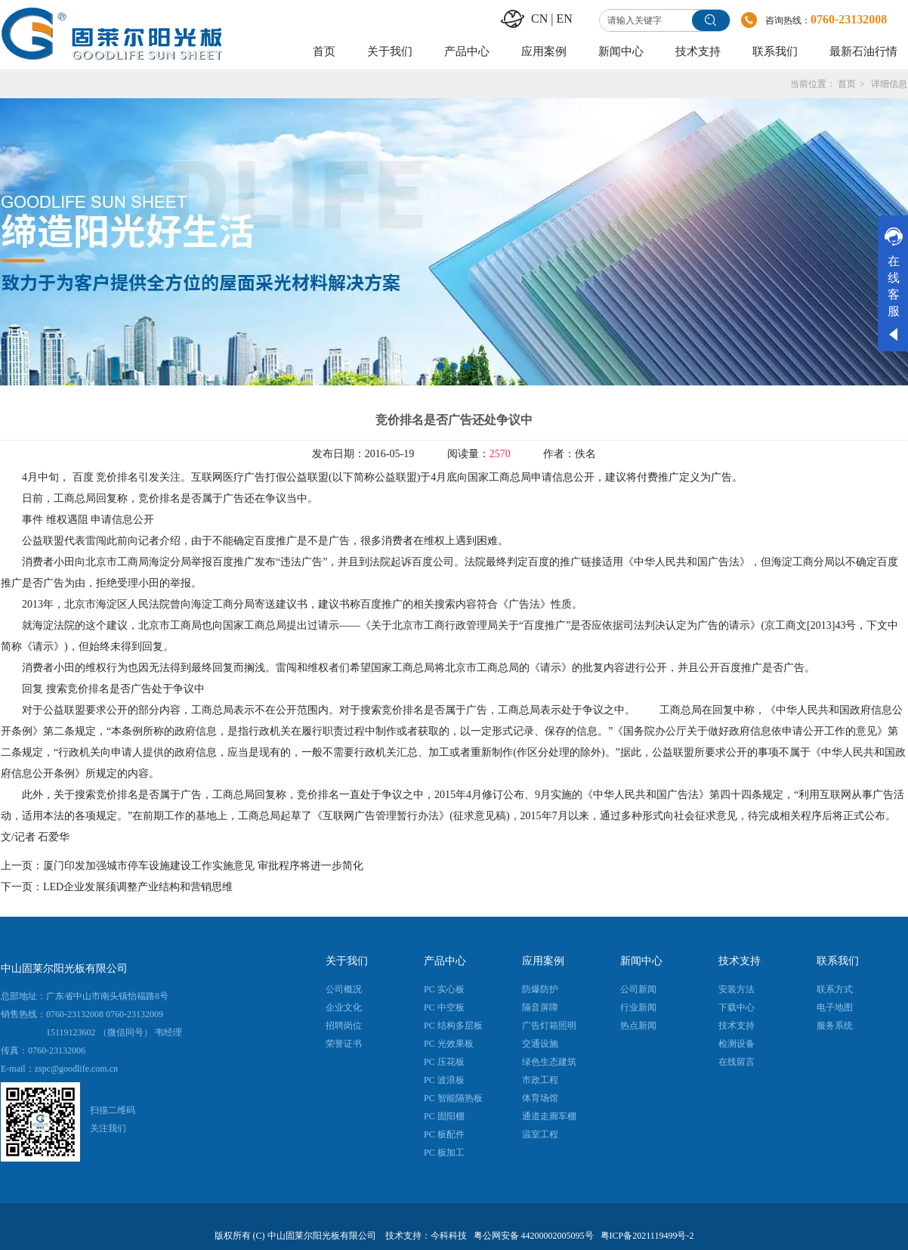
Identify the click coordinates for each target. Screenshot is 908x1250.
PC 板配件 (444, 1134)
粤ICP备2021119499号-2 (647, 1235)
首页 (847, 84)
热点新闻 (638, 1025)
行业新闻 (638, 1007)
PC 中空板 (444, 1007)
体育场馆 (540, 1098)
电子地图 (835, 1007)
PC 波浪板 (444, 1080)
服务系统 (835, 1025)
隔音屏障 (540, 1007)
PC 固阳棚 (444, 1116)
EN (564, 18)
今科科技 (449, 1235)
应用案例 (543, 961)
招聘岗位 (344, 1025)
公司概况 (344, 989)
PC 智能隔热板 (453, 1098)
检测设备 (736, 1043)
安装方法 (736, 989)
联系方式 (835, 989)
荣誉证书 (344, 1043)
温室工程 (540, 1134)
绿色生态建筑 (549, 1062)
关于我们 (347, 961)
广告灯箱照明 (549, 1025)
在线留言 (736, 1062)
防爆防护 (540, 989)
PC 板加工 (444, 1152)
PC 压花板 (444, 1062)
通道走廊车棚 (549, 1116)
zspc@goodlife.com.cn (76, 1068)
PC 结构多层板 (453, 1025)
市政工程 (540, 1080)
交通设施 (540, 1043)
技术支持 (739, 961)
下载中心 (736, 1007)
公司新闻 (638, 989)
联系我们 (838, 961)
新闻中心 (641, 961)
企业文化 (344, 1007)
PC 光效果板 (449, 1043)
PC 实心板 (444, 989)
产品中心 (445, 961)
